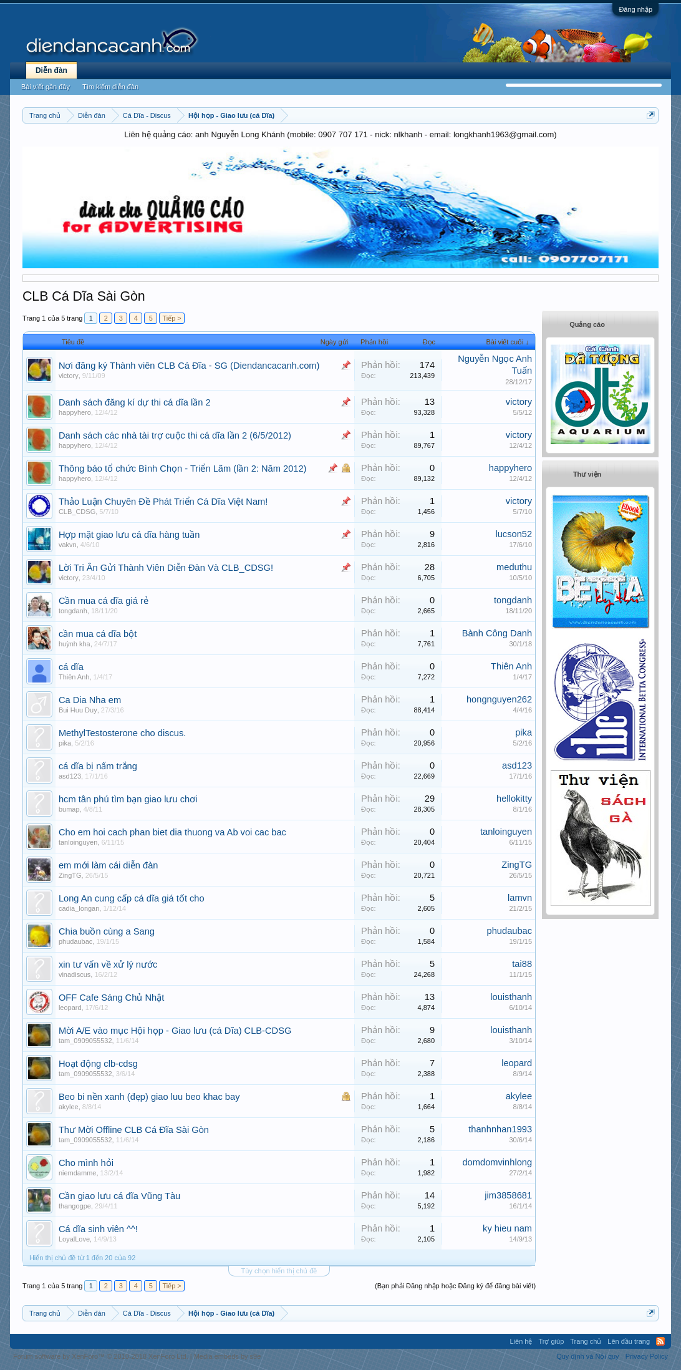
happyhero (75, 412)
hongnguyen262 (499, 699)
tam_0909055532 (85, 1040)
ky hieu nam (507, 1228)
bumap (69, 809)
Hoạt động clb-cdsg (98, 1064)
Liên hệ (521, 1341)
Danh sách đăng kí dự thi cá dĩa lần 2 (135, 402)
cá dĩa (71, 667)
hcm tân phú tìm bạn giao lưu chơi (128, 799)
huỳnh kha (74, 644)
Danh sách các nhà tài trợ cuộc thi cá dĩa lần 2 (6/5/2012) (175, 435)
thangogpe (75, 1206)
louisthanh (511, 997)
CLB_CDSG (77, 511)
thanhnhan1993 (500, 1129)
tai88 (522, 964)
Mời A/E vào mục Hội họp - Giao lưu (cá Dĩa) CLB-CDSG (175, 1031)
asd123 (70, 776)
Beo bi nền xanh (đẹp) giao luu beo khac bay (149, 1097)
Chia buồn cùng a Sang (107, 931)
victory (69, 375)
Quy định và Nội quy (587, 1356)
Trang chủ (585, 1341)
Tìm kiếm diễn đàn (110, 86)
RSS (660, 1341)
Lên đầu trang (628, 1341)
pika (65, 743)
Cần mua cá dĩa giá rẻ (103, 601)
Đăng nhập (635, 9)
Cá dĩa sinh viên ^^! (98, 1229)
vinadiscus (74, 974)
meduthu (514, 567)
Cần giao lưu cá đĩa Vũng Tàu (119, 1196)
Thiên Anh (74, 677)
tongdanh (73, 611)
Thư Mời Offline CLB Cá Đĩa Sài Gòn (134, 1130)
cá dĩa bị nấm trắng (98, 766)
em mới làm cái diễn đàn (108, 865)
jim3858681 (508, 1195)
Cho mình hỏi (86, 1163)
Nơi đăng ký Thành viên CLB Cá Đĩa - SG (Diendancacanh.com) (189, 366)
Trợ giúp (551, 1341)
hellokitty (514, 799)
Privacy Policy (646, 1356)
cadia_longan (79, 908)
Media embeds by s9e (227, 1356)
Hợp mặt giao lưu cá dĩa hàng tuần (129, 535)
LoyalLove (74, 1239)
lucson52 (513, 534)
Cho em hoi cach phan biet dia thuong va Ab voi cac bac (172, 832)
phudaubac (75, 941)
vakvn (68, 544)
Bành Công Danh (497, 633)
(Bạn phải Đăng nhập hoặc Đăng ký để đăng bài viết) (455, 1286)
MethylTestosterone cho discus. (122, 733)
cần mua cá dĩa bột (98, 634)
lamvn (520, 898)
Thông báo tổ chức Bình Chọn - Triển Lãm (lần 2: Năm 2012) (183, 469)
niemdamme (78, 1173)
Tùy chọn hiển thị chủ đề (279, 1271)
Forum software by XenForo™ (100, 1356)
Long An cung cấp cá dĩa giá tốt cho (132, 898)
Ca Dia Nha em (90, 700)
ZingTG (70, 875)
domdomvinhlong (497, 1162)
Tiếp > (171, 318)
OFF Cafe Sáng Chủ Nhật (111, 998)
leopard (70, 1007)
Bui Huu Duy (78, 710)
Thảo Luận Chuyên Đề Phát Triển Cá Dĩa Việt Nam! (163, 502)
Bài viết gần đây (45, 86)
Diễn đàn (51, 70)
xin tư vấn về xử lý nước (108, 964)
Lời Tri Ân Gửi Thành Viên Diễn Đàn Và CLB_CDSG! (166, 568)
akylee (69, 1106)
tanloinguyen (78, 842)
